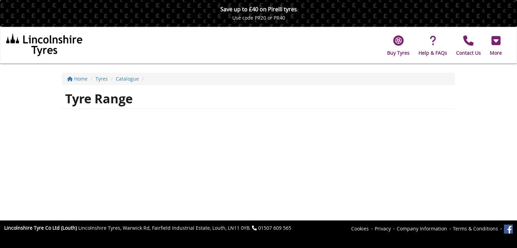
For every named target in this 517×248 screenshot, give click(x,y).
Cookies (360, 228)
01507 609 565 (274, 228)
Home (77, 78)
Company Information (422, 228)
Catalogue (127, 78)
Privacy (383, 228)
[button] (495, 45)
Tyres (101, 78)
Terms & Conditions (475, 228)
